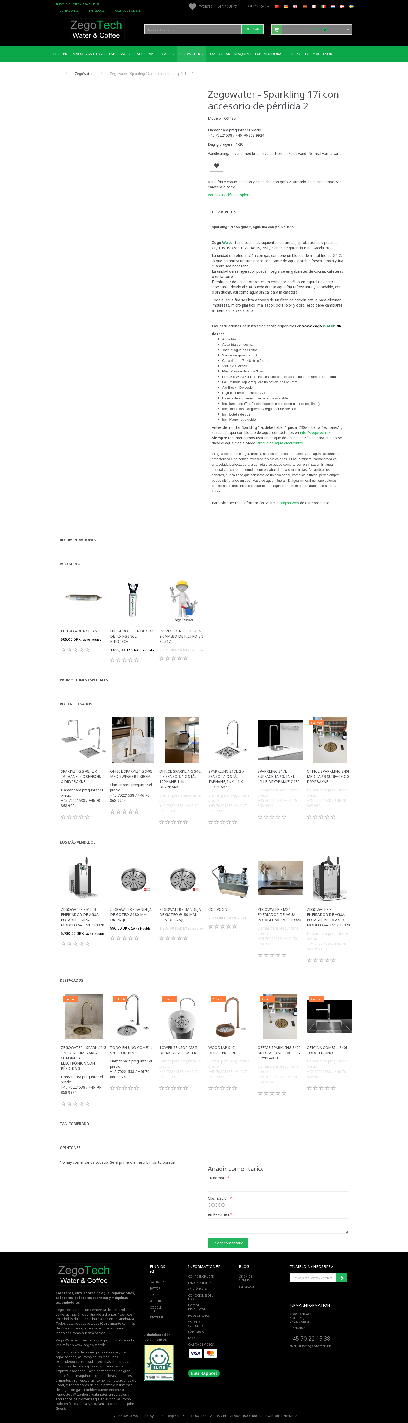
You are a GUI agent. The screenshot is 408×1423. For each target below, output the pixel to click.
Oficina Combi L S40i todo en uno (327, 1050)
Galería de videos (128, 11)
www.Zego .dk (321, 325)
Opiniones (70, 1147)
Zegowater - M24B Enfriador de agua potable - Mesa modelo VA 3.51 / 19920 (82, 917)
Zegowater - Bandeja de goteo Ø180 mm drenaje (131, 914)
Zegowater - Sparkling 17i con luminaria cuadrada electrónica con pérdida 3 (83, 1058)
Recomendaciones (78, 539)
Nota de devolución (197, 1307)
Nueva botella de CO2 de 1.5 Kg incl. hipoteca (131, 636)
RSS (152, 1295)
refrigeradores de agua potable (90, 1385)
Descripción (224, 212)
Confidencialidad (201, 1276)
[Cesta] (312, 29)
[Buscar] (252, 29)
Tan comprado (74, 1123)
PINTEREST (156, 1317)
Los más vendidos (77, 842)
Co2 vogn (217, 909)
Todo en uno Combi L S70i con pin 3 (131, 1050)
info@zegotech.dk (315, 432)
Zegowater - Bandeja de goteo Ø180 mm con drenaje (180, 914)
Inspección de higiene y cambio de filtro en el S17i (181, 636)
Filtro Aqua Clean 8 (81, 630)
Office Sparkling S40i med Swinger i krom (131, 774)
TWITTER (155, 1288)
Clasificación (218, 1198)
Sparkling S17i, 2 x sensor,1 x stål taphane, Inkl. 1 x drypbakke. (226, 779)
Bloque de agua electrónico (280, 443)
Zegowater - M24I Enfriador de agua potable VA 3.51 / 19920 (279, 914)
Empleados (97, 11)
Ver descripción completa (229, 194)
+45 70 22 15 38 (310, 1338)
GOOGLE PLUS (156, 1309)
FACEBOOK (157, 1282)
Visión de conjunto (195, 1323)
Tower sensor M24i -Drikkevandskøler (179, 1050)
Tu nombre (217, 1177)
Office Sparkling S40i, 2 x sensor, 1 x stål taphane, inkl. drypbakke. (181, 779)
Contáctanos (69, 11)
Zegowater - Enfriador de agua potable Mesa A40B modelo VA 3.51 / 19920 (328, 917)
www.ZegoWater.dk (90, 1345)
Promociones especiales (84, 679)
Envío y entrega (199, 1283)
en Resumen (218, 1214)
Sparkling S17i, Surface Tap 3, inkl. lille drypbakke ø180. (279, 776)
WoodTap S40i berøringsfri (222, 1050)
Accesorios (71, 563)
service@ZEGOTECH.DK (315, 1346)
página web (290, 502)
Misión (193, 1338)
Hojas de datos (199, 1315)
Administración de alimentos (157, 1337)
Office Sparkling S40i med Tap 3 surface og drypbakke (328, 776)
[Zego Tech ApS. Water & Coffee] (96, 28)
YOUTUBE (156, 1301)
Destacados (71, 980)
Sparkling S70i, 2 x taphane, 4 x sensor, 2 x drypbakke (82, 776)
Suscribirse (341, 1278)
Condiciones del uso (200, 1297)
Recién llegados (76, 703)
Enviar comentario (228, 1243)
